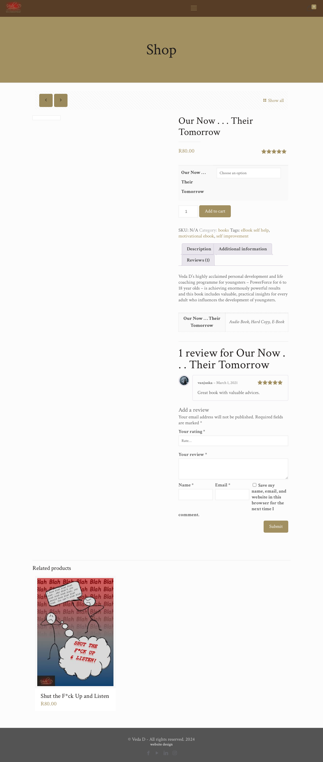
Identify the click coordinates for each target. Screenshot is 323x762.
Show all (272, 100)
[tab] (199, 249)
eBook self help (255, 230)
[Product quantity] (188, 211)
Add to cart (215, 211)
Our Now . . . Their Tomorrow (193, 182)
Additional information (243, 249)
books (223, 230)
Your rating (191, 432)
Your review (192, 455)
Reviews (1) (198, 260)
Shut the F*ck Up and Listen (75, 696)
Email (222, 485)
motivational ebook (196, 236)
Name (186, 485)
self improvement (232, 236)
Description (199, 249)
